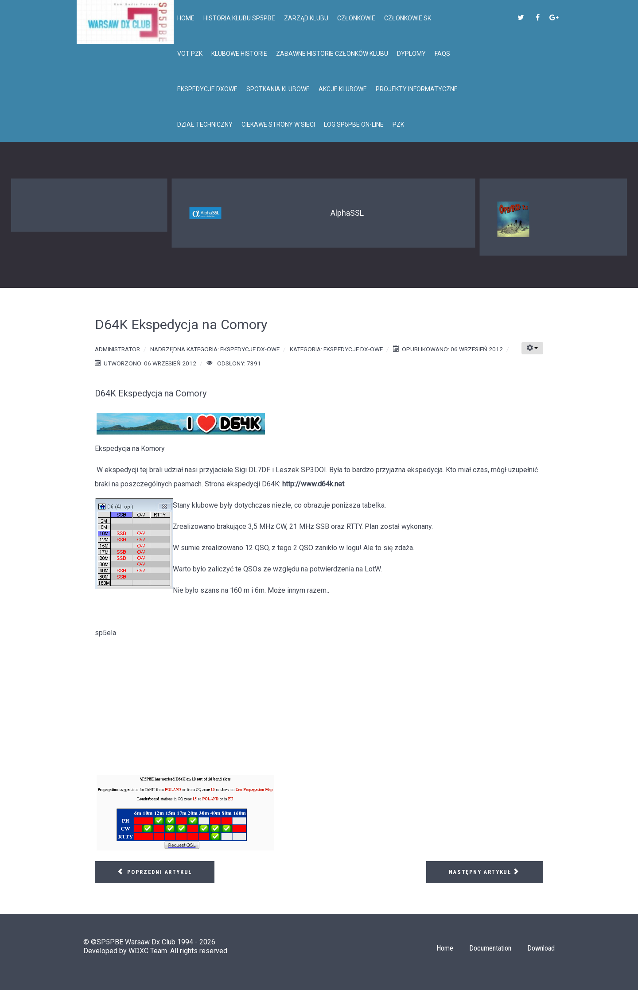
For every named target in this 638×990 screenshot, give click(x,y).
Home (444, 948)
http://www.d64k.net (313, 484)
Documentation (490, 948)
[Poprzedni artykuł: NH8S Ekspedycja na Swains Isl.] (154, 872)
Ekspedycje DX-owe (250, 349)
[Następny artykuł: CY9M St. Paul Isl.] (484, 872)
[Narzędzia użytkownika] (532, 348)
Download (541, 948)
